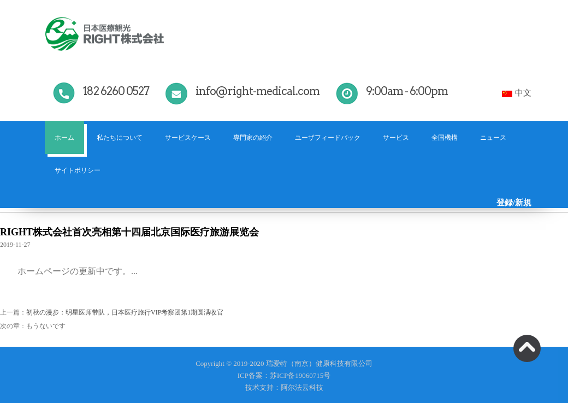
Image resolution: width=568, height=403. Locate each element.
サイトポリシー (77, 170)
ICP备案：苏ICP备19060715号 (284, 375)
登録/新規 (513, 202)
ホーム (64, 137)
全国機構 (444, 137)
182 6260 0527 (116, 91)
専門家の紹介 (253, 137)
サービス (396, 137)
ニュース (493, 137)
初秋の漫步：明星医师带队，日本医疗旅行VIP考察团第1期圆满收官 (124, 312)
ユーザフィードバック (327, 137)
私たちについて (120, 137)
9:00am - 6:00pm (407, 91)
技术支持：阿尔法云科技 (284, 387)
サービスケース (188, 137)
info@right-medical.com (257, 91)
